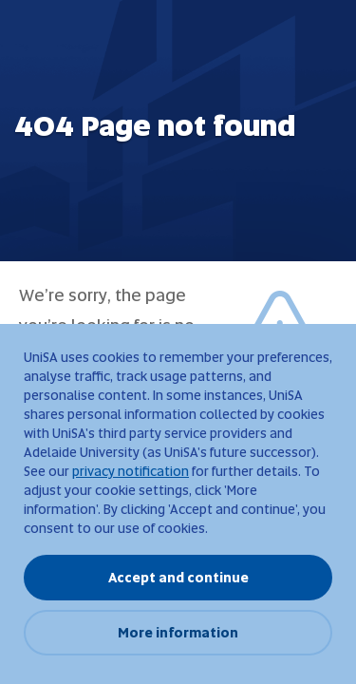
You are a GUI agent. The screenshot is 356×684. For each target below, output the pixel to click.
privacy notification (130, 471)
